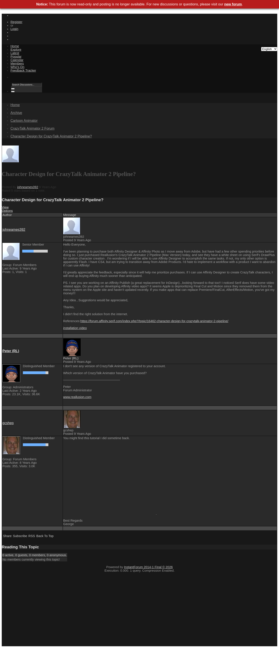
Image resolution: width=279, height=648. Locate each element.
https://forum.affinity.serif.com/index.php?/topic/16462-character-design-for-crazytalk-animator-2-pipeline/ (154, 321)
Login (14, 29)
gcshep (8, 423)
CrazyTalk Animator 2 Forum (32, 128)
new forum (233, 4)
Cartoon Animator (24, 120)
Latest (14, 53)
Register (16, 22)
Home (14, 46)
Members (17, 63)
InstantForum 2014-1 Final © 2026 (148, 567)
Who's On (17, 67)
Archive (16, 113)
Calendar (16, 60)
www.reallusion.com (77, 397)
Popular (16, 56)
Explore (15, 49)
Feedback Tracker (23, 70)
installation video (75, 328)
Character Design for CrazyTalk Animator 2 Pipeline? (51, 136)
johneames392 (27, 187)
